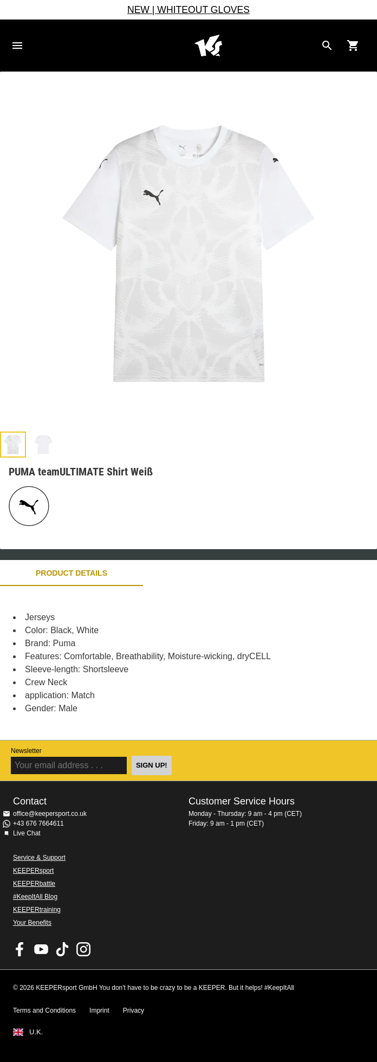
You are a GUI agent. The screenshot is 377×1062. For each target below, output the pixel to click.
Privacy (133, 1010)
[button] (13, 445)
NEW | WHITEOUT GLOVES (188, 9)
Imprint (99, 1010)
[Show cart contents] (353, 45)
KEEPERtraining (37, 909)
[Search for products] (327, 45)
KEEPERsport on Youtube (41, 949)
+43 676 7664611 (38, 823)
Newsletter (26, 751)
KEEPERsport (33, 870)
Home (208, 45)
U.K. (36, 1032)
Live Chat (27, 833)
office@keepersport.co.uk (50, 814)
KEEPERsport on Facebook (20, 949)
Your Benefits (32, 922)
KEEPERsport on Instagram (83, 949)
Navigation (17, 46)
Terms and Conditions (44, 1010)
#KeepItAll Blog (35, 896)
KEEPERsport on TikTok (62, 949)
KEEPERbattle (34, 883)
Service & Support (39, 857)
